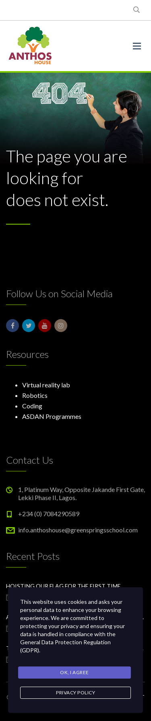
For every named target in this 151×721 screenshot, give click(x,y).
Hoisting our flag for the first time (63, 585)
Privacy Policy (75, 692)
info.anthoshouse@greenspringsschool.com (78, 530)
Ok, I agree (74, 672)
